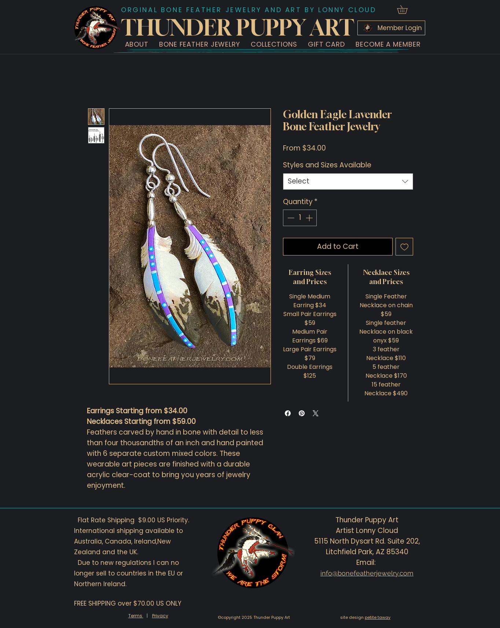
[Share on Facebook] (287, 413)
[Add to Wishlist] (404, 247)
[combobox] (348, 181)
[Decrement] (290, 218)
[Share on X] (315, 413)
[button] (136, 44)
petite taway (377, 617)
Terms (135, 616)
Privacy (160, 616)
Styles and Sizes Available (327, 165)
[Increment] (310, 218)
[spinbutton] (300, 218)
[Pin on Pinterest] (301, 413)
